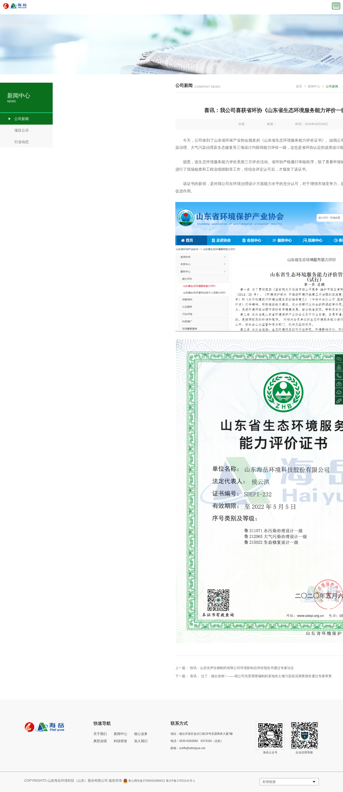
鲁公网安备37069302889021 (146, 780)
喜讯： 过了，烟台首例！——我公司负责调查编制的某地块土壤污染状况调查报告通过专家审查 (261, 676)
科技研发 (120, 741)
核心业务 (141, 734)
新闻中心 (314, 86)
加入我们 (141, 741)
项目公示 (18, 130)
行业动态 (18, 142)
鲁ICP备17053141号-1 (180, 780)
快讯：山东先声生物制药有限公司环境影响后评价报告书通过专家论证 (242, 668)
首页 (299, 86)
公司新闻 (18, 119)
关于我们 (100, 734)
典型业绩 (100, 741)
